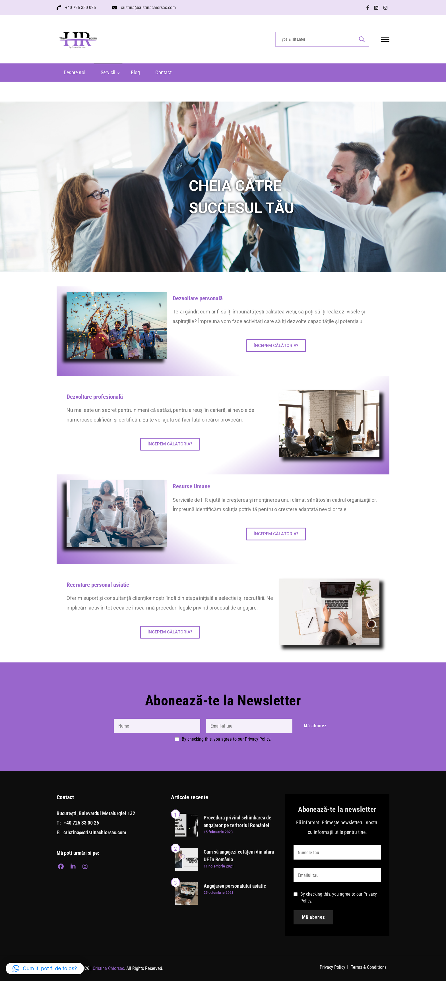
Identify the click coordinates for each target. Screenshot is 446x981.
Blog (135, 72)
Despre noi (74, 72)
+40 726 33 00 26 (81, 823)
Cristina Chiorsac (108, 968)
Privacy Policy (332, 967)
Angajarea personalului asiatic (235, 886)
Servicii (108, 72)
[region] (223, 187)
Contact (163, 72)
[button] (45, 968)
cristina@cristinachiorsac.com (148, 7)
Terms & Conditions (369, 967)
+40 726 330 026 (80, 7)
